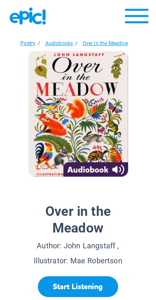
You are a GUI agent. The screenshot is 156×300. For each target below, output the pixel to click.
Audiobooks (59, 43)
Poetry (27, 43)
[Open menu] (136, 18)
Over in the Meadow (105, 43)
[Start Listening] (78, 286)
